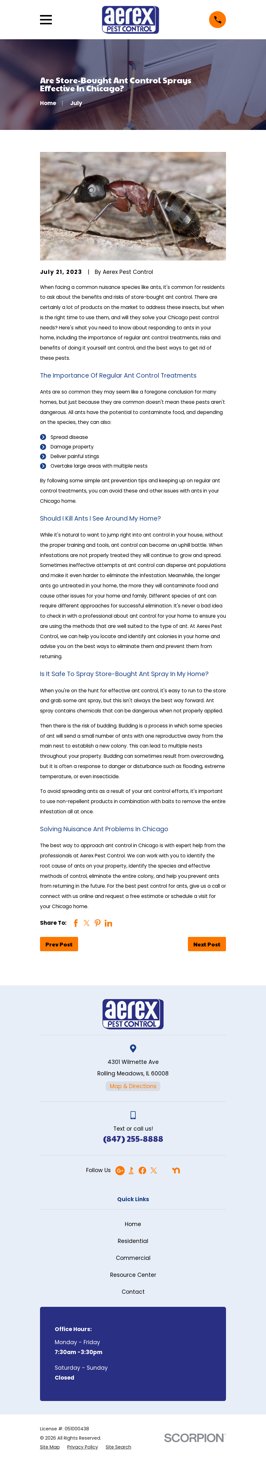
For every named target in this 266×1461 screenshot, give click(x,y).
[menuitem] (50, 1447)
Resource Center (133, 1275)
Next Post (207, 944)
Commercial (133, 1258)
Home (133, 1224)
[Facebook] (142, 1170)
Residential (133, 1241)
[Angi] (165, 1170)
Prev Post (59, 944)
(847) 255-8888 (133, 1138)
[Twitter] (153, 1170)
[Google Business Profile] (120, 1170)
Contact (133, 1292)
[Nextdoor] (176, 1170)
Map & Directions (133, 1086)
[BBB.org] (131, 1170)
